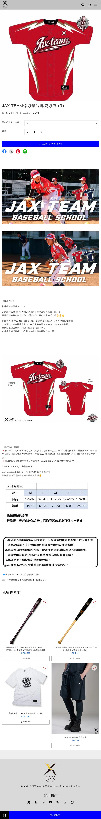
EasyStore (76, 786)
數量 (4, 131)
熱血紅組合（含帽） (12, 122)
